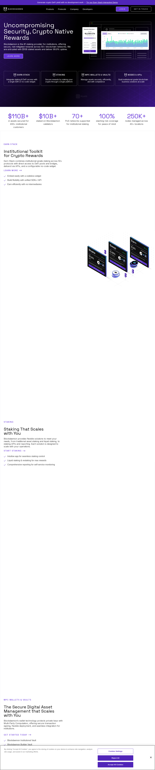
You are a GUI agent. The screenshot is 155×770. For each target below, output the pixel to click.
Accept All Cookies (115, 765)
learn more (13, 56)
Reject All (115, 758)
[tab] (22, 78)
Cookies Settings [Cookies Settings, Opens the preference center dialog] (116, 751)
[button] (50, 9)
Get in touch (141, 9)
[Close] (151, 757)
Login (122, 9)
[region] (77, 757)
